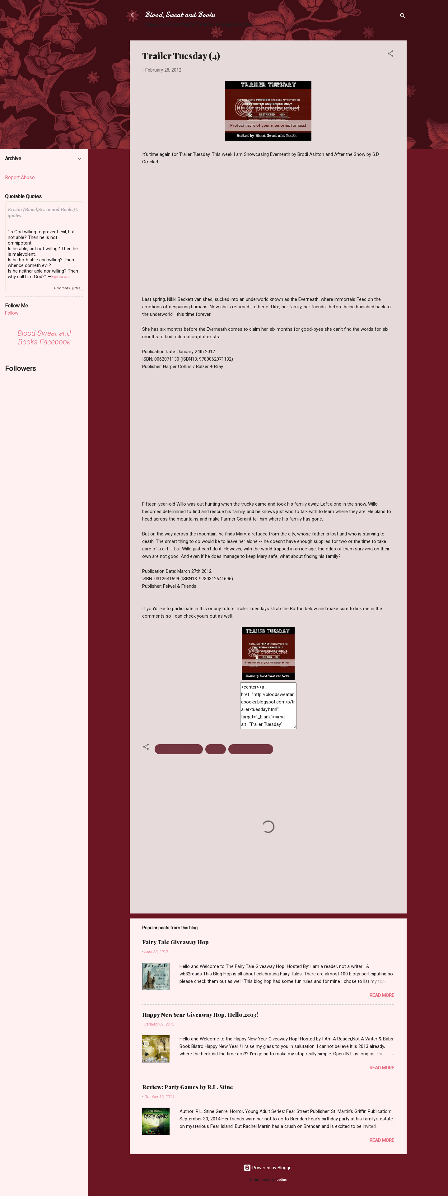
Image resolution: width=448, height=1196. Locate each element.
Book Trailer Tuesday (178, 749)
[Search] (403, 16)
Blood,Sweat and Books (180, 15)
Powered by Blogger (268, 1167)
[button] (390, 54)
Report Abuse (20, 177)
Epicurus (60, 276)
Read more (382, 995)
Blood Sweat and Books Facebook (44, 337)
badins (282, 1180)
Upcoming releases (250, 749)
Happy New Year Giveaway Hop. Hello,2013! (200, 1014)
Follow (11, 313)
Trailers (215, 749)
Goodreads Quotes (67, 288)
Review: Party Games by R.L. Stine (187, 1087)
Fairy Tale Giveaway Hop (175, 942)
